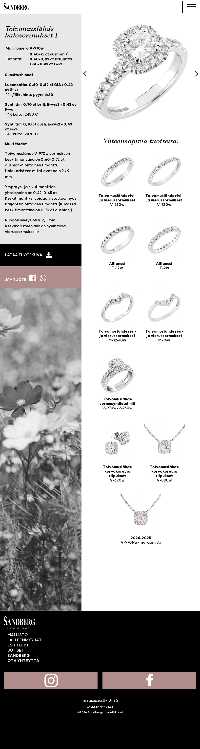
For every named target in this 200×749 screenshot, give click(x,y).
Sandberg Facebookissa (149, 680)
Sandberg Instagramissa (51, 680)
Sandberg (17, 7)
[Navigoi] (191, 7)
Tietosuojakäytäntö (100, 701)
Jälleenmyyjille (100, 707)
